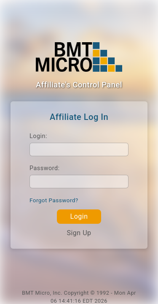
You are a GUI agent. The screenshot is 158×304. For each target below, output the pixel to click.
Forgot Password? (53, 200)
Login (79, 216)
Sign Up (79, 233)
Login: (38, 136)
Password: (44, 168)
